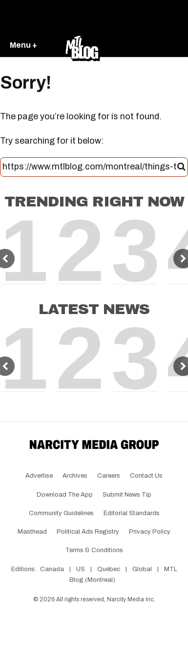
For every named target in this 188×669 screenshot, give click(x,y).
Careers (108, 475)
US (80, 569)
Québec (108, 569)
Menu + (23, 45)
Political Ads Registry (88, 531)
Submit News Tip (127, 494)
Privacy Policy (149, 531)
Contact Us (146, 475)
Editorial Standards (132, 513)
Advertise (39, 475)
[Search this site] (89, 167)
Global (142, 569)
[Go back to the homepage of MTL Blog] (82, 45)
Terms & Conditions (94, 550)
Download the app (65, 494)
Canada (52, 569)
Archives (75, 475)
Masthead (32, 531)
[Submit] (181, 167)
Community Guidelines (61, 513)
